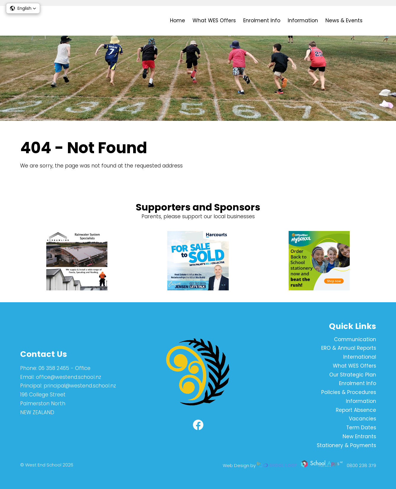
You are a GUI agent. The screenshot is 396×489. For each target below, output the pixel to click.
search (373, 21)
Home (177, 20)
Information (303, 20)
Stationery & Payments (346, 445)
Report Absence (356, 410)
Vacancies (362, 418)
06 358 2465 (54, 368)
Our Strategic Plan (352, 374)
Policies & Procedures (348, 392)
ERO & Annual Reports (348, 348)
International (359, 356)
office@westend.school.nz (68, 377)
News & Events (343, 20)
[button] (23, 8)
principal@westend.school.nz (80, 385)
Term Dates (361, 427)
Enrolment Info (261, 20)
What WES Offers (214, 20)
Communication (355, 339)
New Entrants (359, 436)
